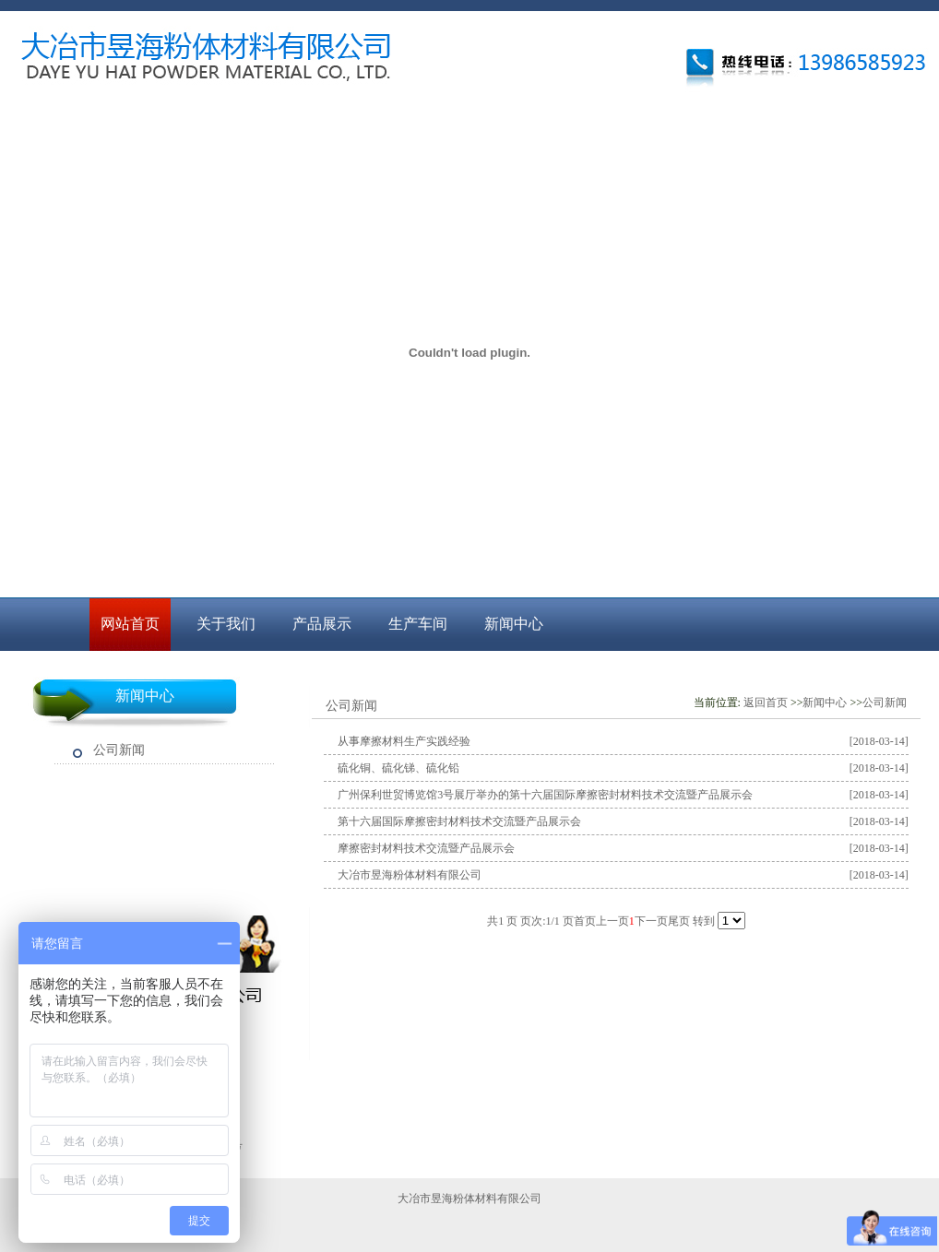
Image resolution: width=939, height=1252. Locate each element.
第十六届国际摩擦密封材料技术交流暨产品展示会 (459, 821)
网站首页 (130, 624)
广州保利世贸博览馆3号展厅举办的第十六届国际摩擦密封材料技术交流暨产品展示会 (545, 794)
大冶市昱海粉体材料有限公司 (409, 874)
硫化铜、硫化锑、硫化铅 (398, 768)
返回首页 (765, 702)
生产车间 (417, 624)
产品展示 (321, 624)
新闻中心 (513, 624)
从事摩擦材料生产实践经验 (404, 741)
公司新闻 (119, 750)
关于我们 (226, 624)
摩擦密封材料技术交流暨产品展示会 (426, 848)
